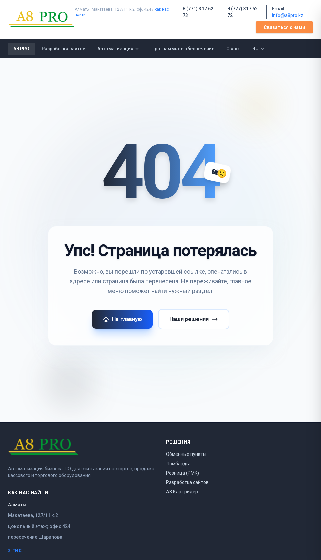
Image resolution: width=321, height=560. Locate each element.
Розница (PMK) (182, 473)
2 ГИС (15, 550)
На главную (122, 319)
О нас (232, 48)
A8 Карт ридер (182, 491)
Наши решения (193, 319)
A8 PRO (21, 48)
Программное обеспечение (182, 48)
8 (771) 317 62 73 (198, 12)
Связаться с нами (284, 27)
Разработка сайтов (63, 48)
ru (258, 48)
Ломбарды (178, 463)
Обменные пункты (186, 454)
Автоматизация (118, 48)
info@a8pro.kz (287, 15)
